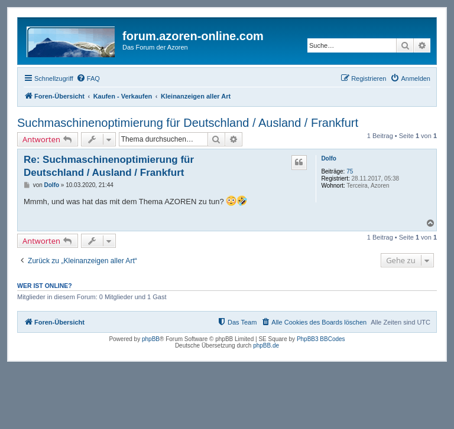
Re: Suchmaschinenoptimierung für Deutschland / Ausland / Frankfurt (109, 166)
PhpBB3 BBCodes (321, 339)
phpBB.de (266, 345)
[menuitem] (88, 78)
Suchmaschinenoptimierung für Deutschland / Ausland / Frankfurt (187, 122)
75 (349, 171)
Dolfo (328, 158)
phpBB (151, 339)
